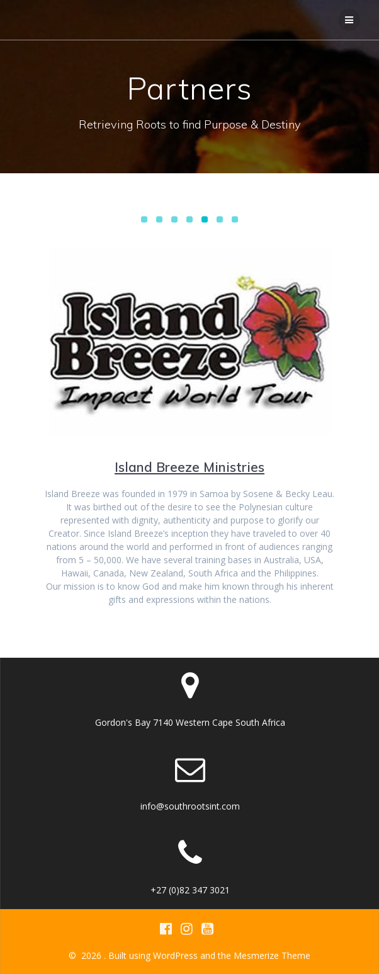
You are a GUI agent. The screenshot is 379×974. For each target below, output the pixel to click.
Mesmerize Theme (272, 955)
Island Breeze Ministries (189, 467)
